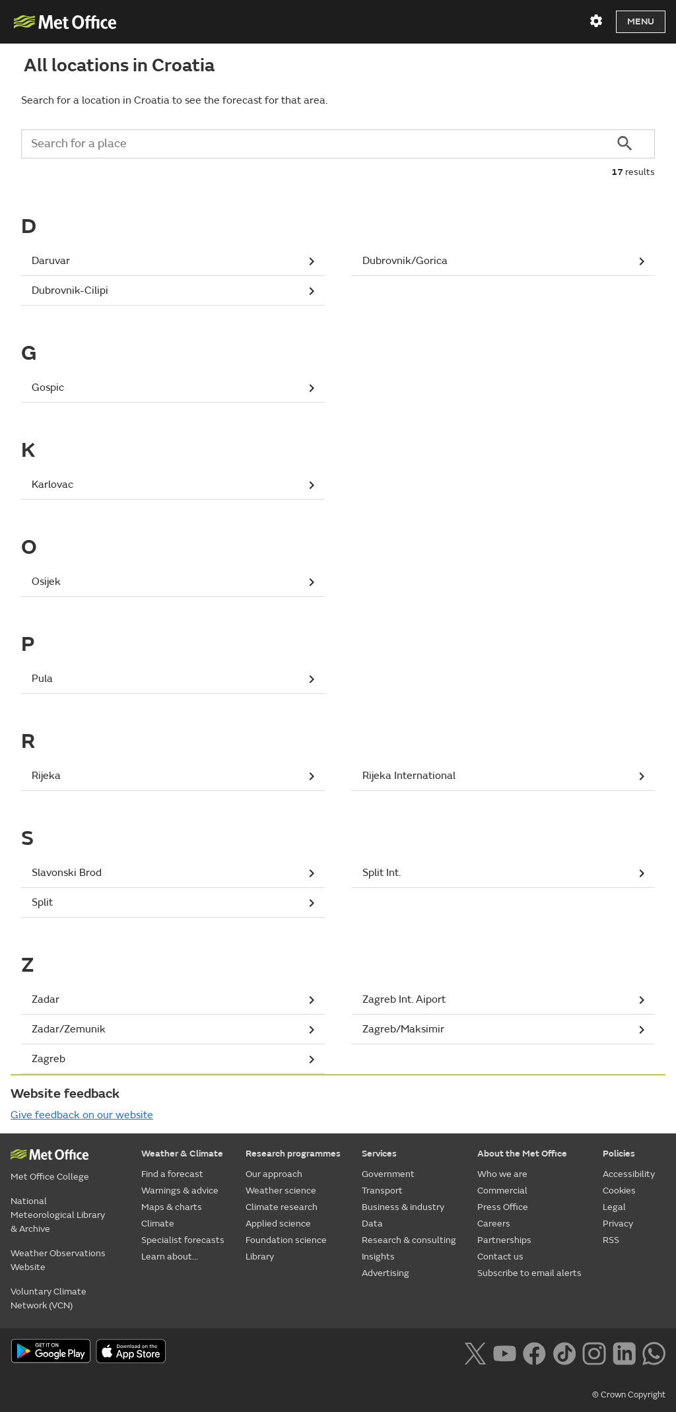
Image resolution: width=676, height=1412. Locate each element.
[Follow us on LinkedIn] (624, 1351)
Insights (378, 1256)
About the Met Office (522, 1153)
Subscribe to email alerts (529, 1273)
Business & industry (403, 1207)
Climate (157, 1223)
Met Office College (50, 1176)
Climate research (282, 1207)
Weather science (281, 1190)
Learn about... (169, 1256)
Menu (640, 21)
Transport (382, 1190)
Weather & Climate (182, 1153)
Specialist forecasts (182, 1240)
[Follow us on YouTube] (504, 1351)
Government (388, 1174)
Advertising (385, 1273)
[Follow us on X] (475, 1351)
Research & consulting (409, 1240)
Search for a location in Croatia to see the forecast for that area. (174, 100)
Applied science (278, 1223)
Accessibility (629, 1174)
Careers (493, 1223)
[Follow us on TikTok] (564, 1351)
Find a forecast (172, 1174)
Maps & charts (171, 1207)
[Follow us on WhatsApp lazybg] (653, 1351)
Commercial (502, 1190)
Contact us (500, 1256)
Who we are (502, 1174)
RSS (611, 1240)
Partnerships (504, 1240)
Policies (619, 1153)
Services (379, 1153)
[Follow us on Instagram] (593, 1351)
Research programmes (293, 1153)
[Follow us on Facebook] (534, 1351)
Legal (614, 1207)
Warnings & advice (180, 1190)
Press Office (502, 1207)
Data (372, 1223)
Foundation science (286, 1240)
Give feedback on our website (82, 1115)
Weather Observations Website (58, 1260)
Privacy (618, 1223)
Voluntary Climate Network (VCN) (48, 1298)
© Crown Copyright (628, 1395)
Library (260, 1256)
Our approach (274, 1174)
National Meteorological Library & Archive (58, 1214)
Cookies (619, 1190)
